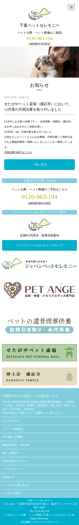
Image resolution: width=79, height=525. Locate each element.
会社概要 (26, 522)
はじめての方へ (11, 421)
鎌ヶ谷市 (56, 405)
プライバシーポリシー (46, 522)
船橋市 (31, 405)
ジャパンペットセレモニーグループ (39, 245)
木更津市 (29, 409)
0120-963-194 (39, 38)
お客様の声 (8, 477)
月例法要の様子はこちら (18, 152)
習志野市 (43, 405)
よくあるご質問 (11, 493)
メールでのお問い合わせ (16, 485)
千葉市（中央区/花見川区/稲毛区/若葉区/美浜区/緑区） (33, 402)
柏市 (66, 405)
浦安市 (70, 402)
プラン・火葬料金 (12, 429)
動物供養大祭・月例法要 (16, 445)
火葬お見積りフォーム (14, 461)
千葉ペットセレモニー (40, 18)
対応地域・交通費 (12, 437)
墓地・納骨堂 (9, 453)
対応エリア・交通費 (31, 413)
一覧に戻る (39, 164)
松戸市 (20, 405)
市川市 (9, 405)
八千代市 (15, 409)
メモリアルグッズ (12, 469)
